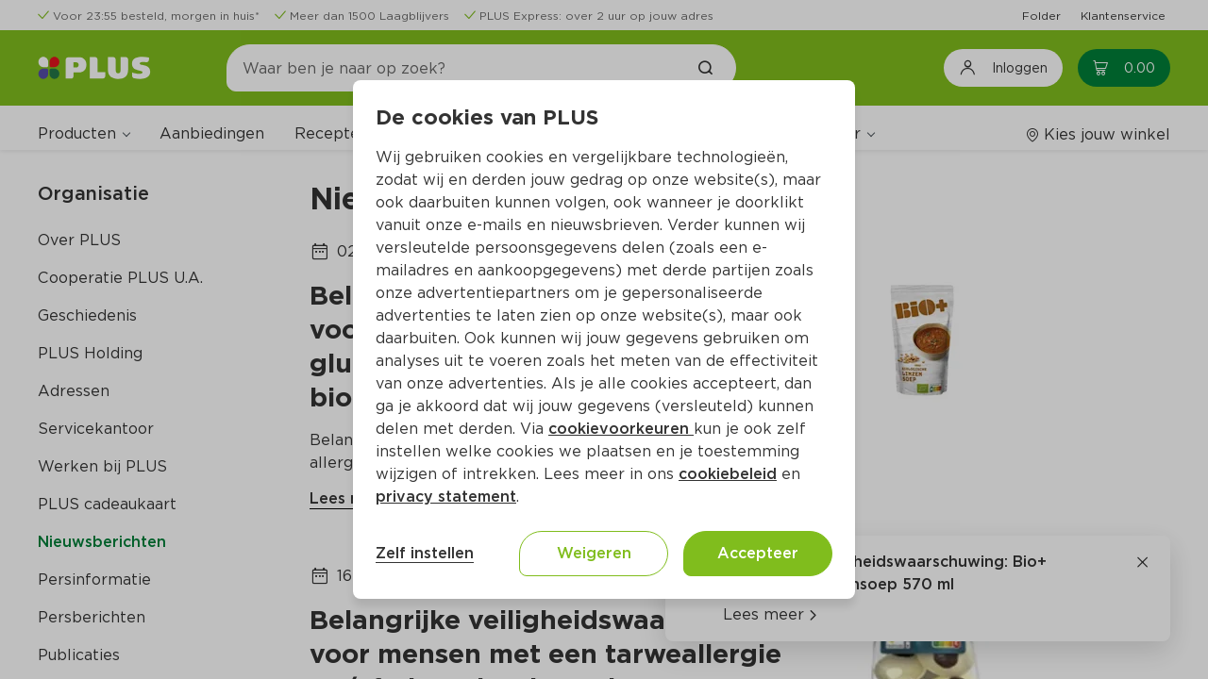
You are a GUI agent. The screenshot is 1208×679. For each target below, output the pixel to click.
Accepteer (757, 553)
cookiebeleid (728, 474)
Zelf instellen (425, 553)
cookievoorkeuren (621, 429)
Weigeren (594, 553)
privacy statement (446, 496)
